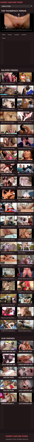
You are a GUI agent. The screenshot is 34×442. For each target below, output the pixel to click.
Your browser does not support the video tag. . (17, 22)
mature (10, 35)
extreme (23, 35)
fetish (4, 35)
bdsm (4, 38)
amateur (16, 35)
